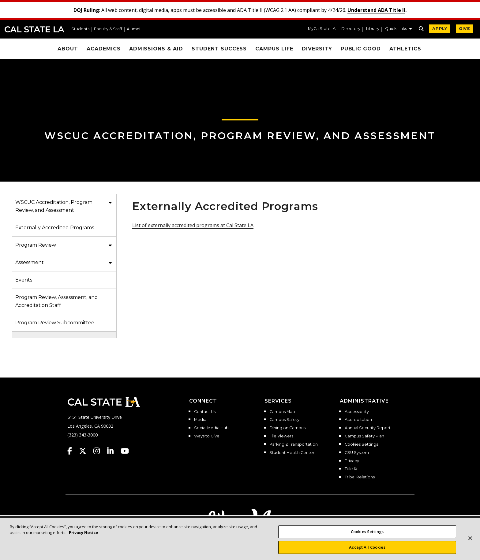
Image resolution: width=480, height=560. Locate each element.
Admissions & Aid (156, 49)
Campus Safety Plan (364, 436)
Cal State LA (34, 29)
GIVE (464, 28)
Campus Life (274, 49)
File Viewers (281, 436)
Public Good (361, 49)
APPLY (439, 28)
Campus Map (282, 412)
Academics (104, 49)
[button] (398, 29)
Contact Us (205, 412)
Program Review (35, 245)
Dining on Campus (287, 428)
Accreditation (358, 420)
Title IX (351, 469)
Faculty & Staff (108, 29)
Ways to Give (206, 436)
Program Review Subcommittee (54, 323)
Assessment (29, 262)
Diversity (317, 49)
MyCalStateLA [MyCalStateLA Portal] (322, 29)
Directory (350, 29)
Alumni (133, 29)
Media (200, 420)
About (68, 49)
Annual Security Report (368, 428)
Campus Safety (284, 420)
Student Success (219, 49)
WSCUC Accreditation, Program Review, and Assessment (240, 136)
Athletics (405, 49)
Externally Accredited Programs (54, 227)
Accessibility (357, 412)
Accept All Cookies (367, 553)
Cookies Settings (361, 444)
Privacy (352, 461)
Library (372, 29)
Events (23, 280)
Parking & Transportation (293, 444)
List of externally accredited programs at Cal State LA (192, 225)
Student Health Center (291, 453)
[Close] (470, 544)
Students (80, 29)
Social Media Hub (211, 428)
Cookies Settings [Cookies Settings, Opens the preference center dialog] (367, 537)
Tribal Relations (360, 477)
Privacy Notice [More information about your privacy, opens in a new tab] (83, 538)
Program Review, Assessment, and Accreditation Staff (56, 301)
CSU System (357, 453)
